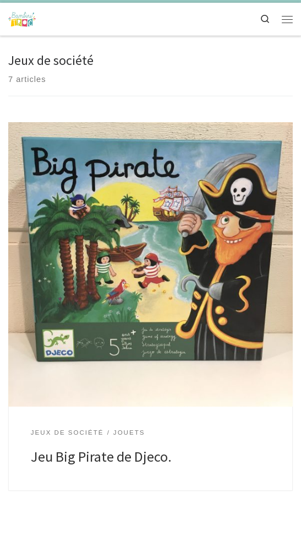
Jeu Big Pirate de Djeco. (101, 456)
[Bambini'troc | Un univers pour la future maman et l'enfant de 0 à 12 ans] (22, 17)
